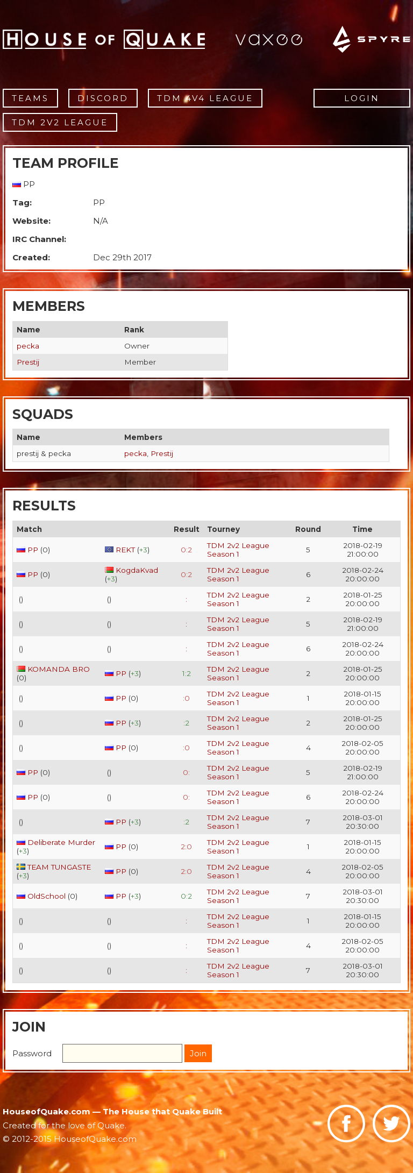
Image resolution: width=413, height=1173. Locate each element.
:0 (186, 698)
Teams (30, 98)
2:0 (186, 846)
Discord (103, 98)
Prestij (28, 362)
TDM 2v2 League (60, 122)
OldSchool (46, 896)
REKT (125, 549)
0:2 (186, 549)
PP (32, 549)
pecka (28, 346)
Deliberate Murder (61, 842)
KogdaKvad (137, 570)
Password (32, 1053)
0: (186, 772)
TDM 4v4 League (205, 98)
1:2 (186, 673)
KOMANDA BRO (58, 669)
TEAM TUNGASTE (59, 867)
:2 (186, 723)
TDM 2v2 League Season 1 (238, 549)
